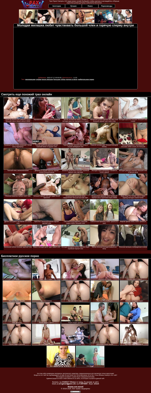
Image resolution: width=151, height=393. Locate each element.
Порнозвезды (106, 6)
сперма (38, 79)
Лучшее (73, 6)
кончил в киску (72, 79)
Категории (57, 6)
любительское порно (86, 79)
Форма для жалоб (75, 387)
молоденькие (30, 79)
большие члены (59, 79)
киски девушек (47, 79)
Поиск (90, 6)
